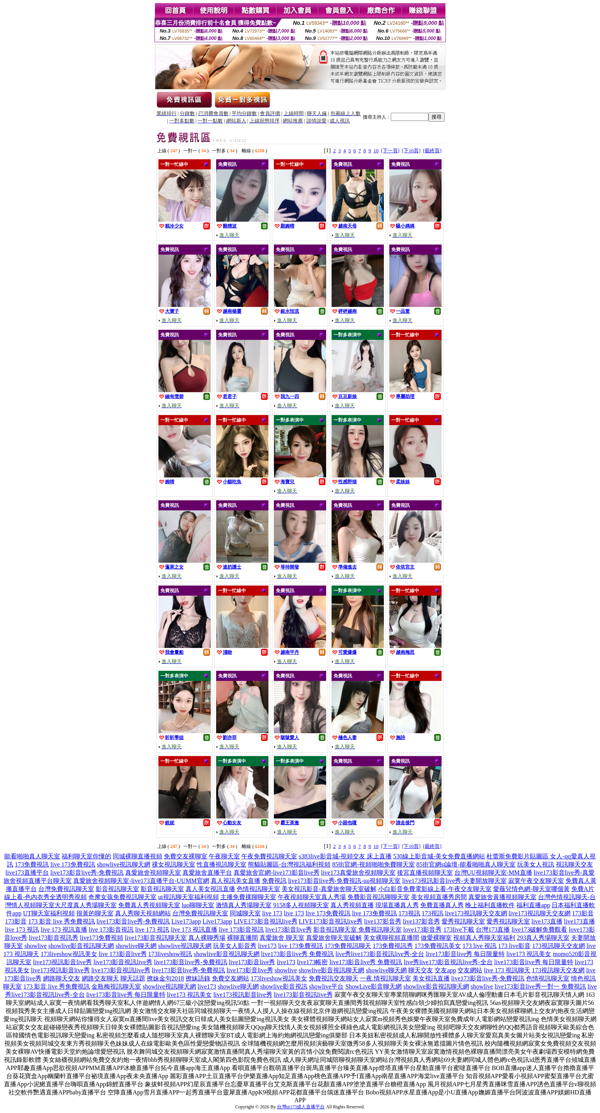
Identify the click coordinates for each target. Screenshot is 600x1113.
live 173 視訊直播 (64, 929)
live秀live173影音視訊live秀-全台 (379, 954)
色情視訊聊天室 (258, 889)
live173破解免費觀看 (539, 929)
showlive (35, 945)
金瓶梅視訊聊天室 (116, 986)
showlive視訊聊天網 (123, 864)
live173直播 (546, 921)
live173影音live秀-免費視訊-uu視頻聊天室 (344, 880)
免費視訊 (274, 880)
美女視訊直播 (431, 978)
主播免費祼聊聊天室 (248, 897)
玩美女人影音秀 (234, 945)
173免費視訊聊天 (348, 945)
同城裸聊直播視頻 (137, 856)
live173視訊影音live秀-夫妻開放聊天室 (454, 880)
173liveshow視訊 (170, 954)
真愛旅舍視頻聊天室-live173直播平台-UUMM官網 (141, 880)
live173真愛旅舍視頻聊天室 (358, 872)
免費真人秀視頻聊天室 (149, 905)
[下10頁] (411, 150)
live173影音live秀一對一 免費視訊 (540, 986)
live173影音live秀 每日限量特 (465, 954)
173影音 (583, 913)
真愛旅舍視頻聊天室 (153, 872)
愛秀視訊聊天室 (463, 921)
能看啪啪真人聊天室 (32, 856)
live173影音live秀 (288, 929)
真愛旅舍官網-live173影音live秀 (276, 872)
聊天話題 (132, 978)
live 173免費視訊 (72, 864)
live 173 (272, 913)
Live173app (186, 921)
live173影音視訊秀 (53, 937)
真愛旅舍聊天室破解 (334, 937)
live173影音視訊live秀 (122, 962)
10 (375, 150)
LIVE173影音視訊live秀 (265, 921)
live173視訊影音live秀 (62, 962)
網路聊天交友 (61, 978)
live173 (267, 945)
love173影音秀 (422, 929)
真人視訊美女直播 (235, 880)
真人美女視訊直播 (210, 889)
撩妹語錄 (198, 978)
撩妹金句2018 (165, 978)
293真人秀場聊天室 (543, 937)
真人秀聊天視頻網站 (143, 913)
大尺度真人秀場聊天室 (86, 905)
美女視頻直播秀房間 (439, 897)
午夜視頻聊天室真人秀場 (312, 897)
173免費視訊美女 (437, 945)
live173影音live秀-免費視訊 (87, 872)
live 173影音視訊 (111, 929)
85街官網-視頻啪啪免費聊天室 (373, 864)
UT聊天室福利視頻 (48, 913)
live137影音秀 (382, 921)
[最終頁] (432, 150)
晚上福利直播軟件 (490, 905)
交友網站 (469, 970)
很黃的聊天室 (94, 913)
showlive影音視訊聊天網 (81, 945)
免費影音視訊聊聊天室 (378, 897)
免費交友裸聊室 (185, 856)
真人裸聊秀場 (206, 937)
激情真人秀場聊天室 (244, 905)
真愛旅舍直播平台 (207, 872)
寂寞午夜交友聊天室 (536, 880)
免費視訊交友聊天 (333, 978)
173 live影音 (514, 945)
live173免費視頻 (101, 937)
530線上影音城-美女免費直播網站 (439, 856)
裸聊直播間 (242, 937)
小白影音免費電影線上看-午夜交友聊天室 (435, 889)
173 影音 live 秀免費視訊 (61, 921)
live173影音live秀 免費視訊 (297, 954)
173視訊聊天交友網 (558, 945)
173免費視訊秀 (393, 945)
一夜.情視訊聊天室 (385, 978)
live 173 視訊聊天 (507, 970)
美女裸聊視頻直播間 (391, 937)
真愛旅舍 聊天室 (282, 937)
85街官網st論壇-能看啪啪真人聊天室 (466, 864)
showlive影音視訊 (284, 986)
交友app (445, 970)
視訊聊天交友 (574, 864)
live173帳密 (312, 962)
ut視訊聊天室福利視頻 (188, 897)
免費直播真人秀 (442, 905)
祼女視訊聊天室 (173, 864)
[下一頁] (390, 150)
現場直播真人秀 (397, 905)
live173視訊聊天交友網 (476, 913)
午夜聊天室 (224, 856)
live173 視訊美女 (528, 954)
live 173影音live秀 (123, 954)
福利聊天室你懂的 (86, 856)
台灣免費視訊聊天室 (66, 889)
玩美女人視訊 (535, 864)
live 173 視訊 (22, 929)
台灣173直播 (493, 929)
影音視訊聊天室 (117, 889)
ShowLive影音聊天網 (373, 986)
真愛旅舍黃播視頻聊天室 (502, 897)
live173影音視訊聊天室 (156, 937)
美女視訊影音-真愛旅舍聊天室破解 (329, 889)
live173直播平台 (27, 872)
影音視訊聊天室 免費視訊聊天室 (357, 929)
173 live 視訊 (479, 945)
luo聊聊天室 (198, 905)
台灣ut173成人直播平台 (301, 1107)
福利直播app (533, 905)
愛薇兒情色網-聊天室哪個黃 (531, 889)
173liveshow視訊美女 (69, 954)
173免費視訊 (32, 864)
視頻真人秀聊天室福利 (484, 937)
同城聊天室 (245, 913)
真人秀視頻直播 (352, 905)
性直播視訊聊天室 (221, 864)
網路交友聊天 (100, 978)
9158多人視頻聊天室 (301, 905)
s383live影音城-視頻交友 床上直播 (345, 856)
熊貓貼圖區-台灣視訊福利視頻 (289, 864)
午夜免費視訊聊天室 (269, 856)
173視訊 (409, 913)
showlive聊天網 (136, 945)
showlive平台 (326, 986)
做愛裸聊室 (436, 937)
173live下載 (458, 929)
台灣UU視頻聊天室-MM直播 (493, 872)
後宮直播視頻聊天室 (425, 872)
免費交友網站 (230, 978)
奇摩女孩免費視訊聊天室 (122, 897)
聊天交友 (420, 970)
